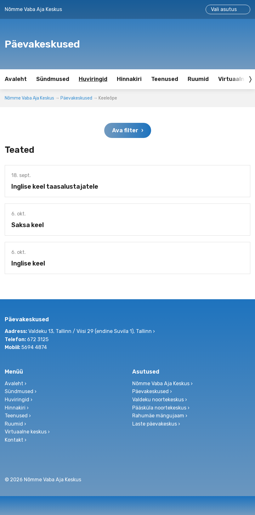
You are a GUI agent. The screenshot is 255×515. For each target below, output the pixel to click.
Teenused (164, 79)
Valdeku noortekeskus (158, 400)
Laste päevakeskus (154, 424)
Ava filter (125, 130)
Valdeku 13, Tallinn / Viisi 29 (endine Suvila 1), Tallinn (90, 331)
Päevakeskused (76, 98)
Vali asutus (224, 9)
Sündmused (52, 79)
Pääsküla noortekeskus (159, 408)
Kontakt (14, 440)
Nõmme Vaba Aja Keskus (29, 98)
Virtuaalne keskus (26, 432)
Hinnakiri (129, 79)
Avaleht (16, 79)
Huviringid (93, 79)
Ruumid (198, 79)
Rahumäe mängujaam (158, 416)
